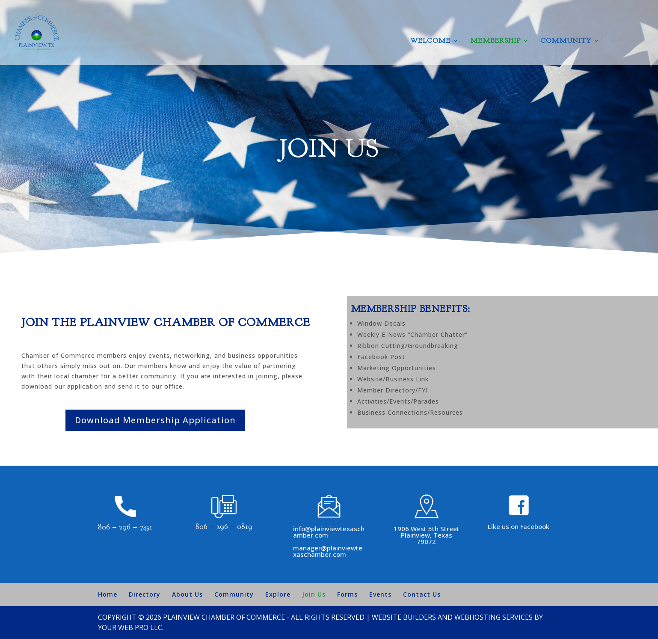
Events (380, 594)
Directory (144, 594)
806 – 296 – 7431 (125, 527)
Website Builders (404, 617)
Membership (495, 41)
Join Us (314, 594)
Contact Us (422, 594)
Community (565, 41)
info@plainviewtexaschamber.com (329, 531)
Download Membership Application (155, 420)
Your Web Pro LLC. (130, 627)
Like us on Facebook (518, 526)
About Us (187, 594)
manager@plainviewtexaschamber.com (327, 551)
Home (107, 594)
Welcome (431, 41)
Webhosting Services (493, 617)
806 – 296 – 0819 (224, 527)
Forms (347, 594)
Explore (277, 594)
